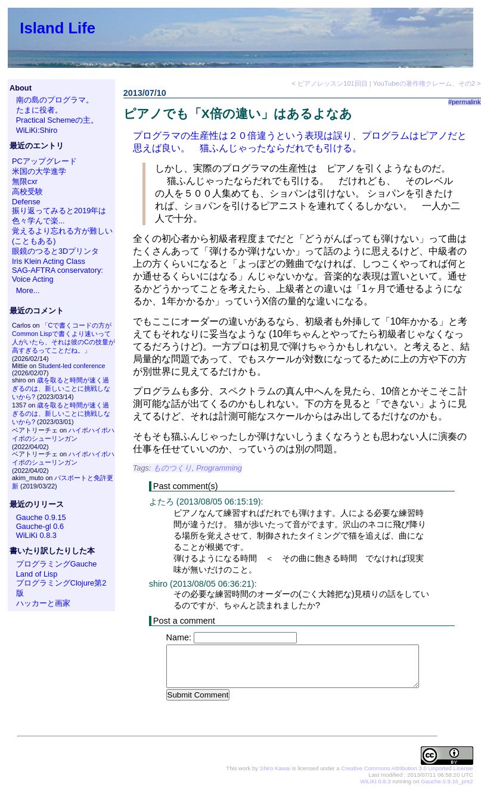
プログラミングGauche (56, 563)
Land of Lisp (37, 573)
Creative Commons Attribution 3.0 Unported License (407, 768)
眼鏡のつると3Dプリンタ (55, 251)
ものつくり (172, 467)
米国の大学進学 (39, 171)
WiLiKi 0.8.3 (36, 535)
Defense (26, 201)
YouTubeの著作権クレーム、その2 (424, 83)
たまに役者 (35, 109)
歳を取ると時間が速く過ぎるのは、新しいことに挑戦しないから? (61, 388)
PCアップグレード (44, 161)
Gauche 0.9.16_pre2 (447, 782)
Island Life (57, 28)
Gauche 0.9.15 (41, 517)
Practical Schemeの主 (53, 120)
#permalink (464, 101)
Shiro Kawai (275, 768)
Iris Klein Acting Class (48, 261)
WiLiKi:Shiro (37, 130)
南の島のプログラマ (51, 99)
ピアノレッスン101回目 (332, 83)
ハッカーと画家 (43, 603)
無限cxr (25, 181)
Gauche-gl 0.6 (40, 526)
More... (28, 290)
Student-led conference (71, 365)
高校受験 (27, 191)
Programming (219, 467)
